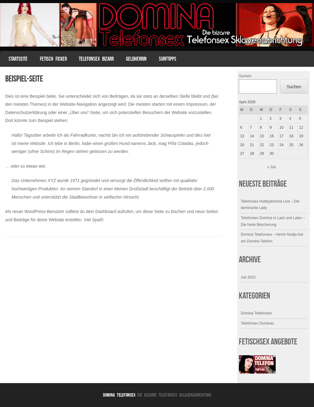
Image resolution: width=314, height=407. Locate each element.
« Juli (271, 167)
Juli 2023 (248, 277)
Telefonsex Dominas (257, 323)
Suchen (245, 76)
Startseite (18, 59)
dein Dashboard (101, 211)
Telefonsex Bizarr (96, 59)
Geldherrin (136, 59)
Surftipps (167, 59)
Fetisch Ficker (53, 59)
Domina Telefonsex (256, 313)
